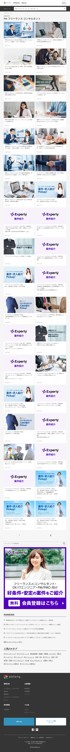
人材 (27, 660)
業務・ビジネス (50, 654)
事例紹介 (6, 694)
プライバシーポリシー (23, 737)
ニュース (27, 694)
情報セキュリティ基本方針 (37, 737)
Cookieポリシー (50, 737)
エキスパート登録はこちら (51, 721)
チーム (6, 700)
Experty (6, 691)
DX (53, 657)
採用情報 (7, 705)
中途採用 (6, 709)
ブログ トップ (7, 13)
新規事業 (34, 654)
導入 (59, 654)
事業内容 (7, 684)
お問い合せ (19, 721)
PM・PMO (8, 660)
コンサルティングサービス (11, 688)
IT (57, 657)
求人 (51, 660)
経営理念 (27, 688)
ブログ (26, 709)
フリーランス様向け (28, 664)
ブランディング (10, 654)
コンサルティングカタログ (11, 697)
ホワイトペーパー (30, 712)
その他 (27, 705)
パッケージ (9, 657)
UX (37, 657)
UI (41, 657)
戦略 (41, 654)
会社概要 (27, 691)
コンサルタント (36, 660)
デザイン (47, 657)
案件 (46, 660)
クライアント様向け (12, 664)
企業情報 (27, 684)
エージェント (29, 657)
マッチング (19, 657)
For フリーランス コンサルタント (27, 9)
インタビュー (19, 660)
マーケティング (23, 654)
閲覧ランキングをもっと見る (13, 642)
